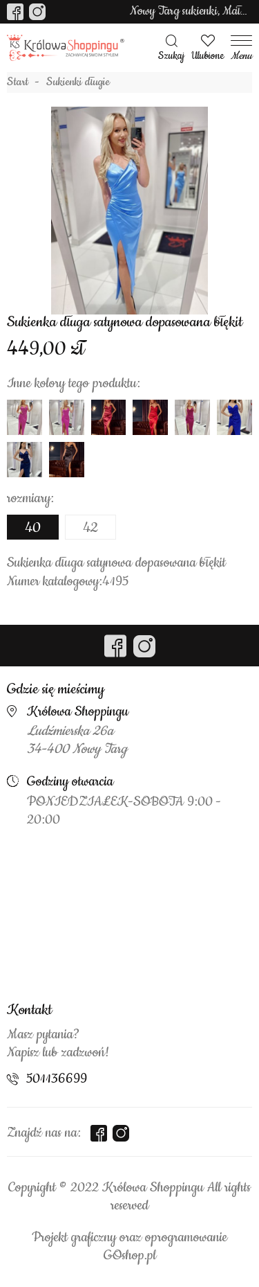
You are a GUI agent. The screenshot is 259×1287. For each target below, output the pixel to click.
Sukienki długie (78, 82)
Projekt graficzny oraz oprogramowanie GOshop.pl (129, 1247)
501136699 (56, 1079)
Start (17, 82)
